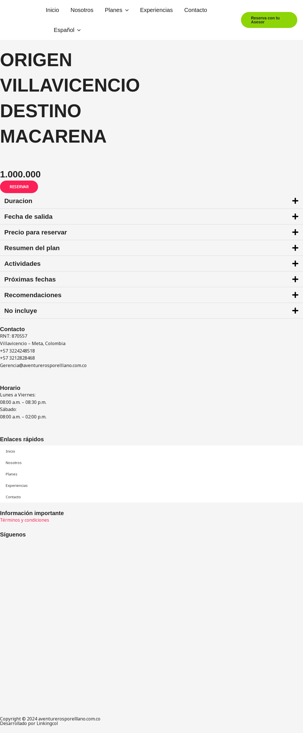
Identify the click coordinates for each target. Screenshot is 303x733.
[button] (125, 10)
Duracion (19, 200)
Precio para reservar (37, 232)
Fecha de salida (29, 216)
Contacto (195, 10)
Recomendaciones (34, 295)
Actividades (23, 263)
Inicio (52, 10)
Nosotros (82, 10)
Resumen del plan (33, 248)
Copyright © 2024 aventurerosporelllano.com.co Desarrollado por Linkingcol (51, 721)
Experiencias (156, 10)
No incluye (21, 310)
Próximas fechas (31, 279)
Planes (117, 10)
